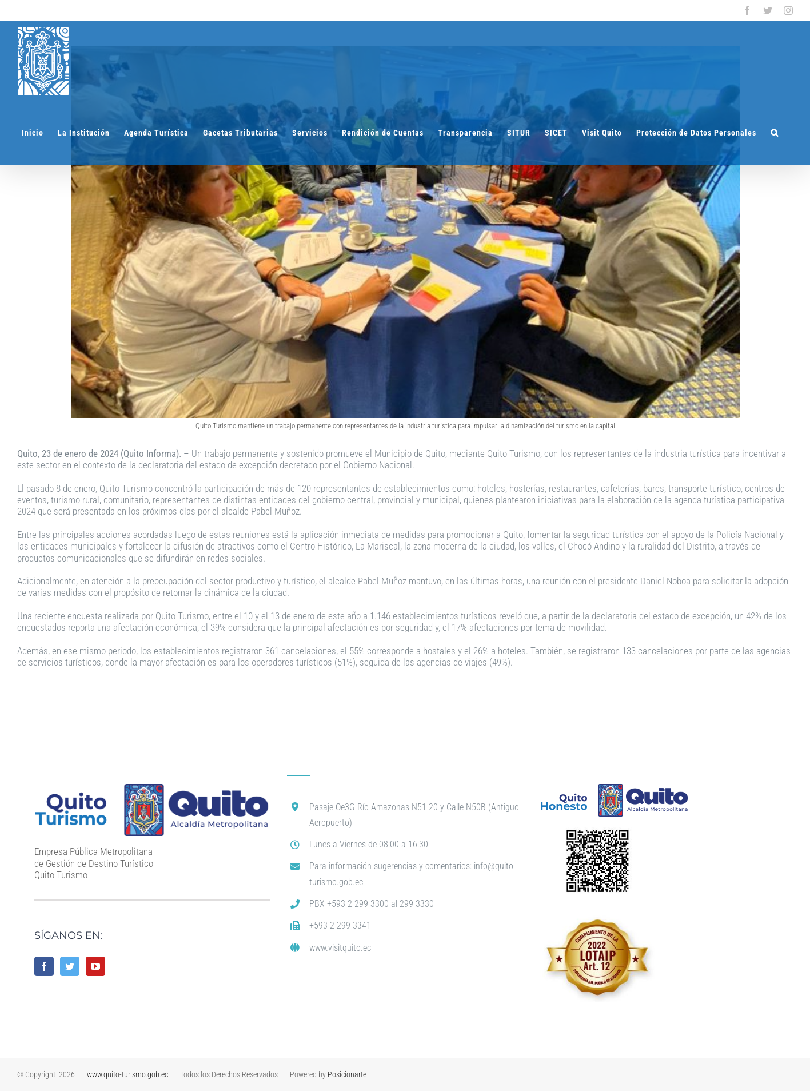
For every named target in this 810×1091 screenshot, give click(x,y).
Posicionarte (347, 1074)
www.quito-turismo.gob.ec (127, 1074)
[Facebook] (44, 966)
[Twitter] (69, 966)
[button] (775, 132)
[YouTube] (95, 966)
